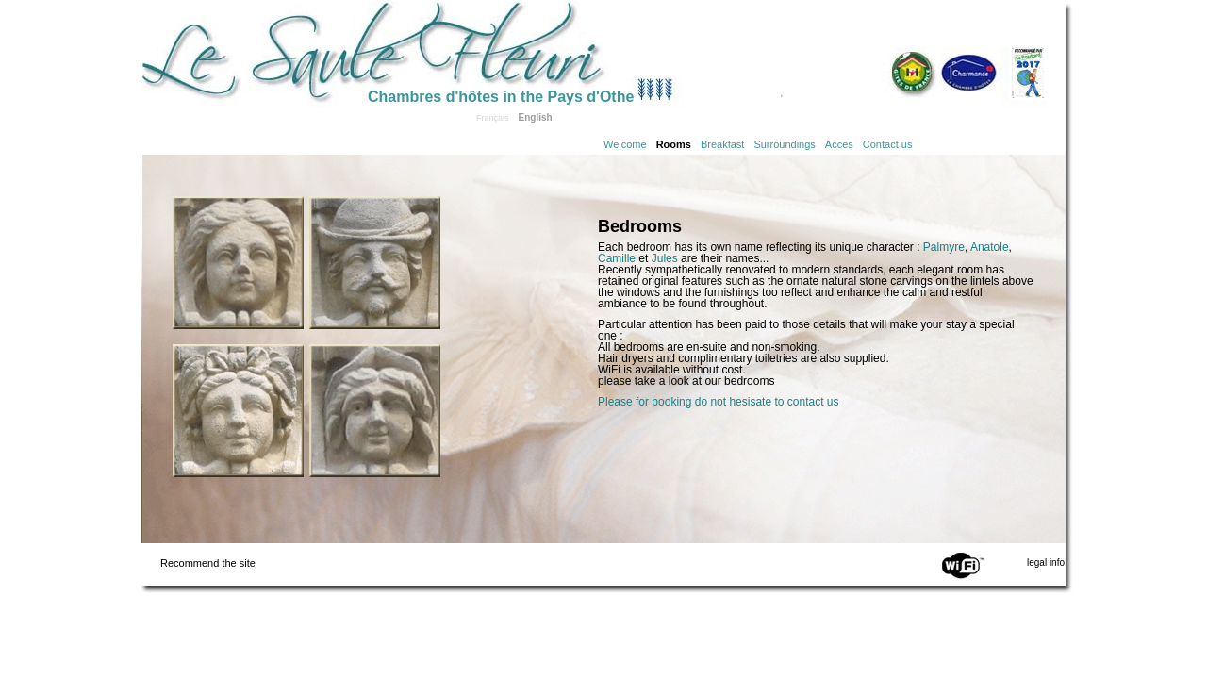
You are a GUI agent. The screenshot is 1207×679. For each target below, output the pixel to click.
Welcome (625, 144)
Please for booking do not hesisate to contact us (718, 401)
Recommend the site (208, 563)
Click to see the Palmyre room (238, 410)
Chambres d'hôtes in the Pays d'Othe (501, 97)
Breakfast (722, 144)
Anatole (989, 247)
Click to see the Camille (238, 262)
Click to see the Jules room (374, 410)
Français (492, 118)
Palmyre (944, 247)
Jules (665, 258)
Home (254, 49)
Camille (617, 258)
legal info (1046, 562)
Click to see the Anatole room (374, 262)
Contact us (888, 144)
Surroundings (784, 144)
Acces (839, 144)
